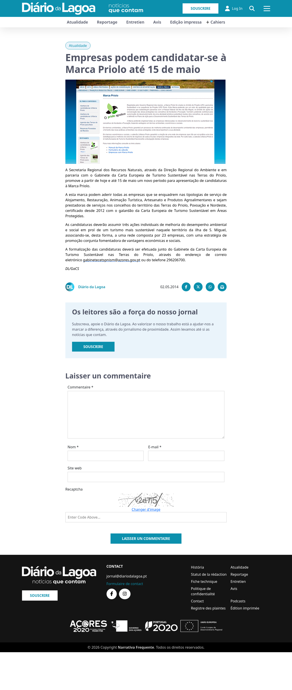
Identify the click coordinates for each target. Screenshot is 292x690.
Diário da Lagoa (91, 286)
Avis (157, 22)
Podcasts (238, 601)
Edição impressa (186, 22)
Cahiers (218, 22)
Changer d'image (146, 509)
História (197, 567)
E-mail (154, 447)
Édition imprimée (245, 608)
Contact (197, 601)
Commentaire (80, 387)
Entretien (135, 22)
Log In (233, 8)
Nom (73, 447)
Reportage (107, 22)
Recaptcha (74, 489)
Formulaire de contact (125, 583)
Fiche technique (204, 581)
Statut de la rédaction (209, 574)
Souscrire (200, 8)
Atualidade (77, 22)
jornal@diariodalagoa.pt (127, 576)
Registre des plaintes (208, 608)
